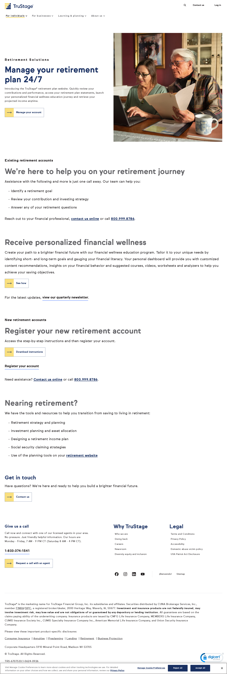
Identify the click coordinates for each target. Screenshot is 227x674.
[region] (113, 668)
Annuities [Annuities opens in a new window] (39, 638)
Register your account (22, 366)
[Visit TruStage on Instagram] (125, 574)
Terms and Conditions (183, 534)
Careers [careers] (119, 544)
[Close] (221, 668)
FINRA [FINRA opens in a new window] (20, 608)
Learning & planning (72, 16)
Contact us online (48, 379)
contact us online (85, 219)
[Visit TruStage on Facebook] (117, 574)
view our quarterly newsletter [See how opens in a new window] (65, 297)
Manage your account (28, 112)
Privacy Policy (178, 539)
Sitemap (181, 574)
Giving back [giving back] (121, 539)
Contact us (198, 5)
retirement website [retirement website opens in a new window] (82, 455)
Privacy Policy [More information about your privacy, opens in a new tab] (117, 671)
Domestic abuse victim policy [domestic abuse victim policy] (187, 549)
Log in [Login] (218, 5)
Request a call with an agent (33, 563)
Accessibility (177, 544)
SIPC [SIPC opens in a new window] (28, 608)
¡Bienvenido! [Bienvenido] (165, 574)
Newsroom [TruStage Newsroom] (120, 549)
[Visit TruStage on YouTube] (143, 574)
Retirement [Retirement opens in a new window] (87, 638)
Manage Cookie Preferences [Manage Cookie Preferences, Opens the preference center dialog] (151, 668)
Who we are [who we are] (121, 534)
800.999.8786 (122, 219)
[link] (212, 658)
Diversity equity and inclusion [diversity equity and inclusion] (131, 554)
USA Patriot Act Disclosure (185, 554)
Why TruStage (133, 526)
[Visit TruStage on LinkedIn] (134, 574)
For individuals (16, 16)
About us (98, 16)
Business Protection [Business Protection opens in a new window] (110, 638)
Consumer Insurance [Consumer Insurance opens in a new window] (17, 638)
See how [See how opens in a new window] (21, 283)
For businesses (42, 16)
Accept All (200, 668)
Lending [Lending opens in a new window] (72, 638)
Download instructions (29, 352)
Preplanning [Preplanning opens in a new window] (55, 638)
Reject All (177, 668)
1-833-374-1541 (17, 551)
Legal (178, 526)
